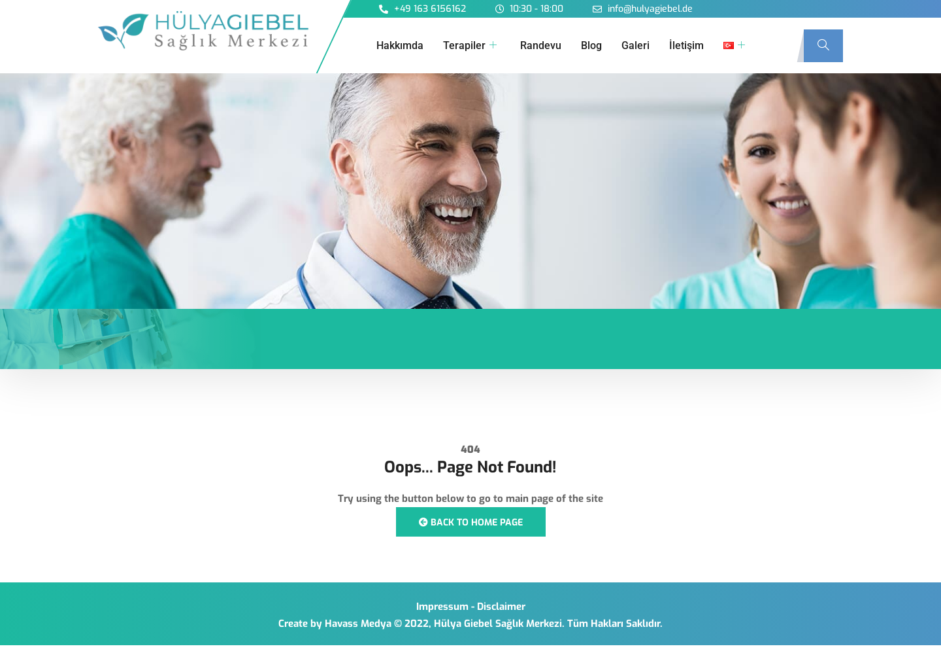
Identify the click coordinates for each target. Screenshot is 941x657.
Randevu (540, 45)
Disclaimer (501, 606)
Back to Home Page (471, 522)
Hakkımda (399, 45)
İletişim (686, 45)
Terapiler (470, 45)
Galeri (635, 45)
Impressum (442, 606)
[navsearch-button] (823, 45)
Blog (591, 45)
